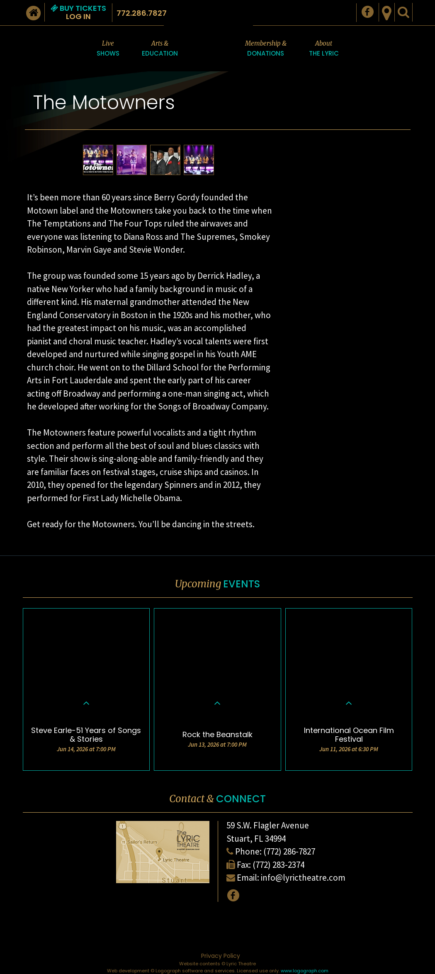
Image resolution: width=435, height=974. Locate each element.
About (324, 48)
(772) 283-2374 (278, 864)
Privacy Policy (220, 956)
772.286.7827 (142, 13)
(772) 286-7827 (289, 851)
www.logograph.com (304, 970)
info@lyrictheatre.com (303, 877)
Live (108, 48)
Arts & (160, 48)
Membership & (266, 48)
